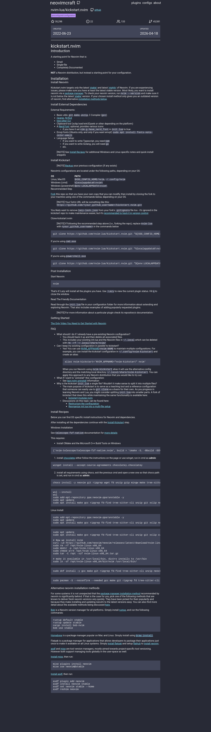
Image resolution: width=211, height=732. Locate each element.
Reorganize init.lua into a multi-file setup (90, 417)
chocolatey (69, 469)
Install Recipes (77, 154)
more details (110, 444)
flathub (137, 672)
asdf (53, 677)
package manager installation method (120, 619)
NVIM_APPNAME (90, 357)
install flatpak (115, 672)
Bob (53, 636)
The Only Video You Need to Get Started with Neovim (78, 331)
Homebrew (56, 664)
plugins (136, 3)
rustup (122, 636)
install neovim (151, 672)
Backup (69, 167)
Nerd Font (64, 127)
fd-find (68, 118)
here (107, 630)
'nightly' (112, 87)
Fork (53, 197)
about (157, 3)
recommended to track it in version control (126, 216)
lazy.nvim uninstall (76, 390)
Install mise (57, 685)
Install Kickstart (115, 433)
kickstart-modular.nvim (81, 409)
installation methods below (92, 99)
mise (63, 677)
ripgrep (60, 118)
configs (147, 3)
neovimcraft (62, 3)
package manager (73, 93)
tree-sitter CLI (64, 121)
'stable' (93, 87)
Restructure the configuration (84, 414)
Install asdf (57, 704)
